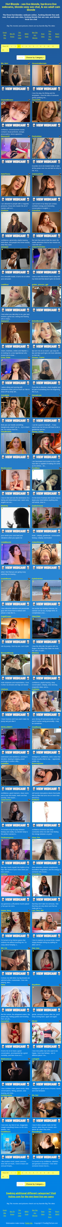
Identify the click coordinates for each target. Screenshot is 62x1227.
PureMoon (36, 468)
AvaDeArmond (37, 506)
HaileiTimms (5, 174)
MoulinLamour (6, 468)
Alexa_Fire (36, 838)
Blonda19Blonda (7, 653)
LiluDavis (4, 689)
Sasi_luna (35, 948)
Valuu (3, 985)
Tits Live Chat (19, 35)
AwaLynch (5, 321)
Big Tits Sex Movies (35, 35)
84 (3, 50)
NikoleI (34, 1021)
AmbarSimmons (38, 542)
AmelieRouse (6, 579)
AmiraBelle (5, 395)
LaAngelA (35, 1059)
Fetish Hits (29, 1223)
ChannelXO (36, 100)
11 (53, 46)
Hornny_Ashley (38, 432)
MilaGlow (35, 653)
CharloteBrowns (7, 100)
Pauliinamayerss (7, 838)
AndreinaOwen (37, 174)
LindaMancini (6, 542)
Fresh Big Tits (5, 35)
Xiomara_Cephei (38, 357)
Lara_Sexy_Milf (37, 910)
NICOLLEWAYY (6, 727)
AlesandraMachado (39, 63)
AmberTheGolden (38, 247)
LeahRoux (5, 284)
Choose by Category (35, 57)
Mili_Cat (4, 948)
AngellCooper (6, 616)
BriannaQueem (37, 763)
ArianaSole (36, 210)
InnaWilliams (6, 1132)
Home (20, 57)
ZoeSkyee (4, 210)
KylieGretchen (37, 579)
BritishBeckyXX (38, 321)
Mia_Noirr (4, 63)
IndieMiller (5, 763)
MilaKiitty (4, 506)
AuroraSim (5, 1021)
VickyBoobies (6, 432)
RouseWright (37, 1132)
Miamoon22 (5, 136)
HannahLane (37, 395)
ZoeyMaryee (36, 727)
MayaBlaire (36, 985)
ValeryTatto (36, 616)
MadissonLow (6, 1059)
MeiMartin (35, 800)
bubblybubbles (6, 1095)
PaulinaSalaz (37, 136)
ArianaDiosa (36, 874)
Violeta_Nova (6, 910)
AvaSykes (35, 689)
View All (5, 46)
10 (48, 46)
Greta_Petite (5, 357)
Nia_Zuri (35, 1095)
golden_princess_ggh (40, 284)
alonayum (4, 247)
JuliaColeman (6, 800)
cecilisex (4, 874)
